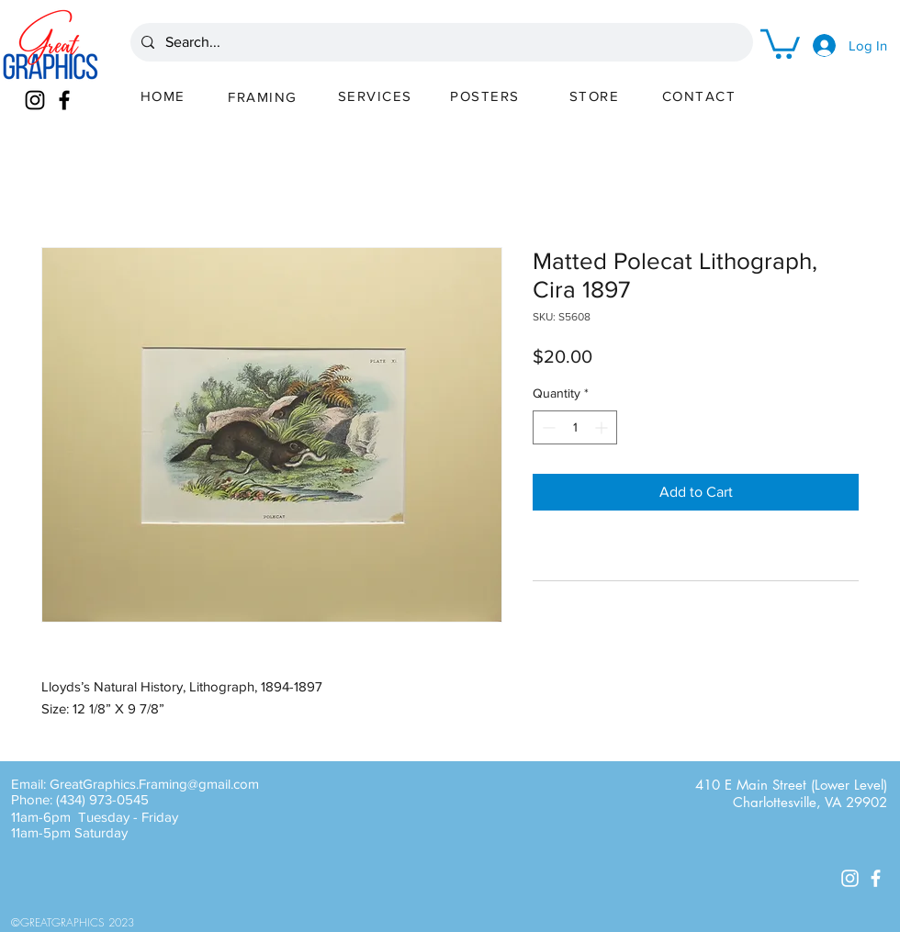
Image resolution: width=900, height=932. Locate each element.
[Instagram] (35, 100)
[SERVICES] (376, 95)
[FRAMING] (264, 96)
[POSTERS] (487, 95)
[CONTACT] (701, 95)
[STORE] (596, 95)
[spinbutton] (574, 427)
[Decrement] (546, 427)
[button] (780, 42)
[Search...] (439, 42)
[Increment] (602, 427)
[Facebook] (64, 100)
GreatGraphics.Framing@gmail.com (154, 784)
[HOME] (164, 95)
